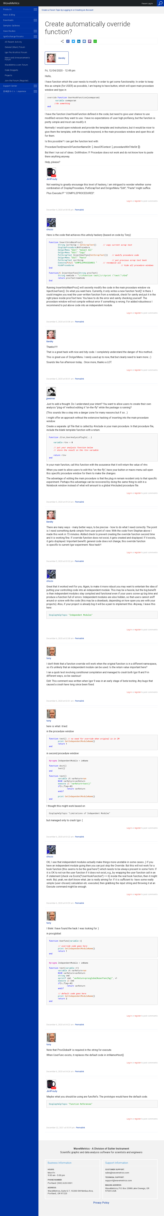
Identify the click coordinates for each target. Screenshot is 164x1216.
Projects (8, 75)
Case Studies (9, 31)
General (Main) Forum (15, 47)
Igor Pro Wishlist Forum (16, 52)
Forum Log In (147, 4)
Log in (129, 201)
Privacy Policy (101, 1202)
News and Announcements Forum (17, 59)
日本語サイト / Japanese (14, 91)
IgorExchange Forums (13, 36)
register (138, 201)
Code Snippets (11, 70)
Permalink (79, 210)
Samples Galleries (11, 26)
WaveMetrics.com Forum (16, 65)
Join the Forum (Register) (17, 81)
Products (7, 9)
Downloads (8, 20)
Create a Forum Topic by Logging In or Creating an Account (67, 10)
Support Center (10, 86)
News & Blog (9, 15)
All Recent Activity (13, 42)
